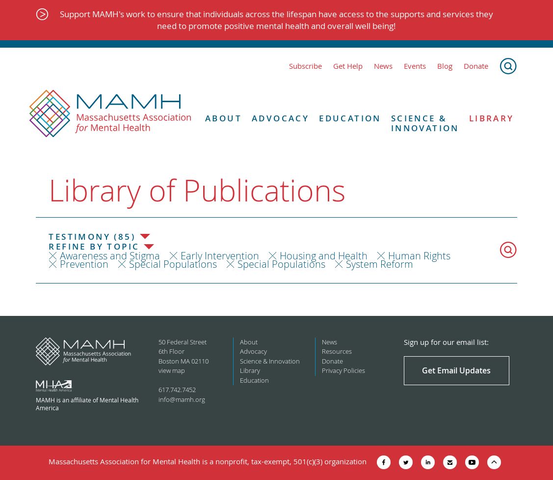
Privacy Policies (343, 370)
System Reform (379, 264)
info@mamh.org (181, 399)
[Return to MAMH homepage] (110, 114)
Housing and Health (324, 256)
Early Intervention (220, 256)
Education (350, 118)
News (383, 66)
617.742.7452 (177, 389)
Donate (476, 66)
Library (491, 118)
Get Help (348, 66)
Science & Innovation (425, 123)
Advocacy (280, 118)
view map (171, 370)
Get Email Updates (456, 370)
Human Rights (419, 256)
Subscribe (305, 66)
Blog (444, 66)
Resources (337, 351)
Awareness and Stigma (110, 256)
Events (415, 66)
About (223, 118)
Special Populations (173, 264)
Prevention (84, 264)
